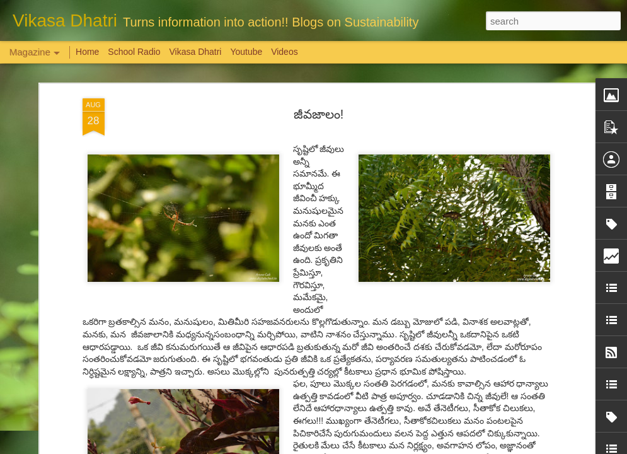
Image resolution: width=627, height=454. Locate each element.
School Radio (134, 52)
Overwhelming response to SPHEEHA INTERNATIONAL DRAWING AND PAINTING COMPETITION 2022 (551, 398)
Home (87, 52)
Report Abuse (390, 447)
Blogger (353, 447)
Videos (284, 52)
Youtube (246, 52)
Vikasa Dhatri (195, 52)
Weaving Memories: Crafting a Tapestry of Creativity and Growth (101, 381)
